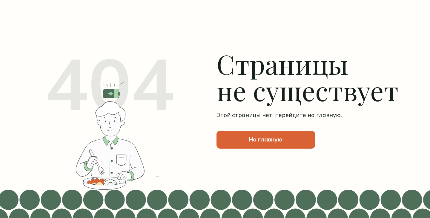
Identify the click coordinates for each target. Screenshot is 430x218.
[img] (110, 25)
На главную (265, 139)
